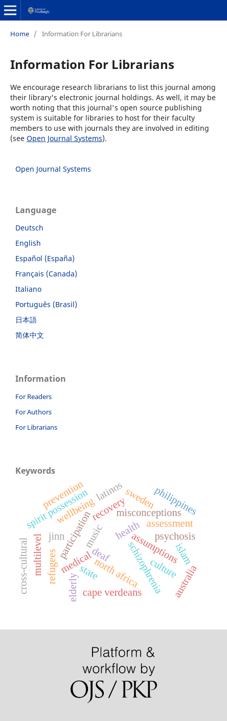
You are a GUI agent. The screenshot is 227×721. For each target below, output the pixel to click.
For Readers (33, 396)
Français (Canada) (46, 273)
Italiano (28, 289)
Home (19, 33)
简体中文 (29, 335)
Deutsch (29, 227)
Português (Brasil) (46, 304)
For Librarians (36, 427)
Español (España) (45, 258)
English (28, 243)
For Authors (33, 411)
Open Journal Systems (64, 138)
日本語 (26, 319)
